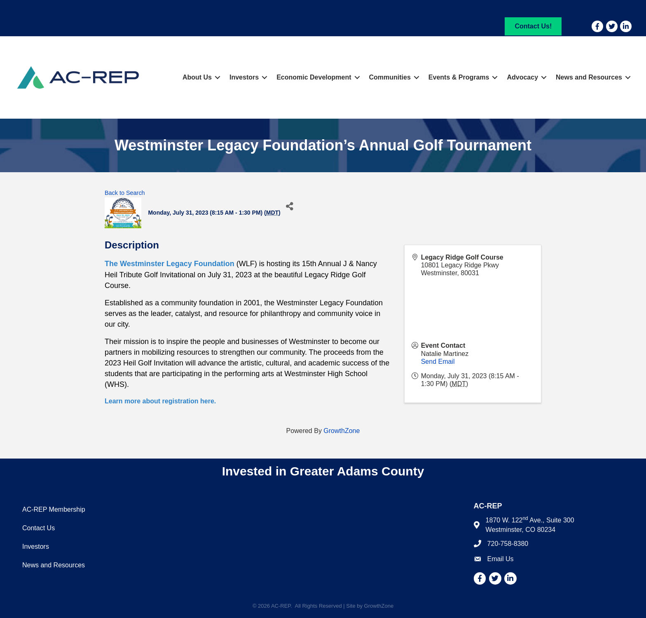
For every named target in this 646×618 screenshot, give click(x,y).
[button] (533, 26)
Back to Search (125, 193)
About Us (197, 77)
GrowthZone (341, 430)
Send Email (438, 361)
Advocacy (522, 77)
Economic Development (313, 77)
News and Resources (589, 77)
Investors (244, 77)
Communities (390, 77)
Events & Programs (458, 77)
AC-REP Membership (53, 509)
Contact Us (38, 527)
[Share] (290, 206)
